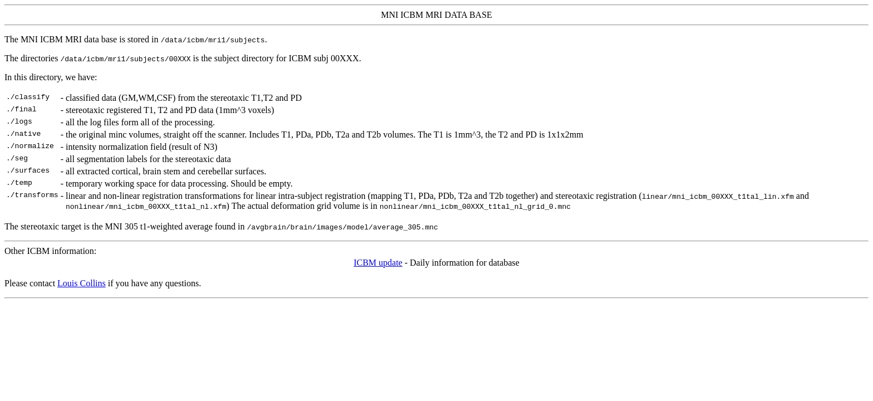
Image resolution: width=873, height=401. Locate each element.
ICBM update (378, 262)
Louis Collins (81, 283)
